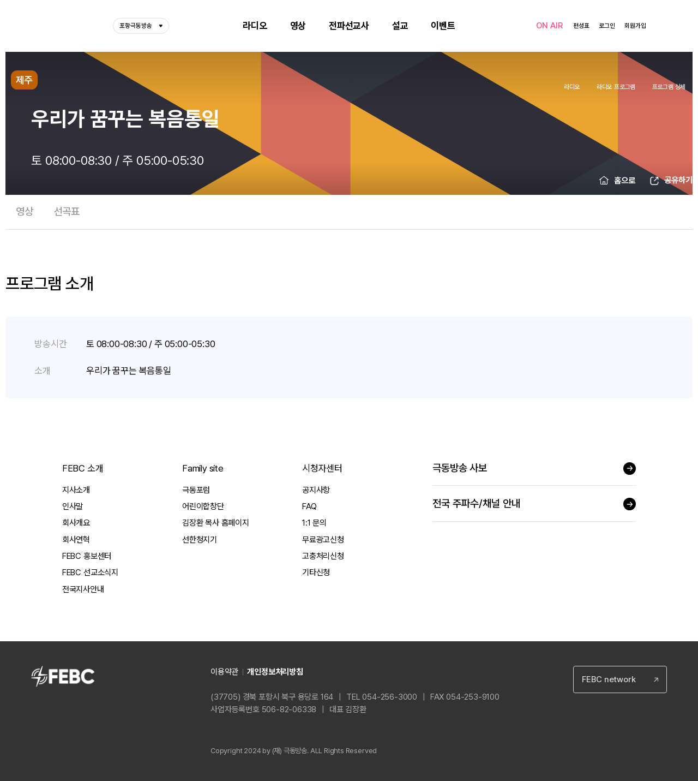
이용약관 (224, 672)
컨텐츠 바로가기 (0, 0)
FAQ (309, 506)
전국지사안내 (83, 589)
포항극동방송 (141, 25)
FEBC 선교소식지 (90, 572)
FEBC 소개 (83, 468)
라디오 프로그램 (616, 87)
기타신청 (316, 572)
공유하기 (678, 180)
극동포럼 (196, 490)
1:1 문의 (314, 523)
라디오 (572, 87)
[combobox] (620, 679)
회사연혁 (76, 540)
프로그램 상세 (669, 87)
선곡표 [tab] (67, 211)
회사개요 (76, 523)
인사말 (72, 506)
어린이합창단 (203, 506)
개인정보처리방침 (275, 672)
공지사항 (316, 490)
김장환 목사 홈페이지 (215, 523)
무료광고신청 (323, 540)
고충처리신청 (323, 556)
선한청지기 (199, 540)
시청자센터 (322, 468)
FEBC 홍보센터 (86, 556)
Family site (203, 468)
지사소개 (76, 490)
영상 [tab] (24, 211)
